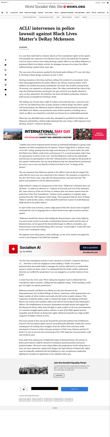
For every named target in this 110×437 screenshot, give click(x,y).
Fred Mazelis (23, 47)
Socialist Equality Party (46, 17)
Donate (85, 17)
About (103, 3)
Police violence (37, 399)
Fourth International (29, 17)
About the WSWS (67, 17)
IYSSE (58, 17)
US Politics (69, 399)
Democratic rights (25, 399)
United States (58, 399)
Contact (98, 3)
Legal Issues (48, 399)
